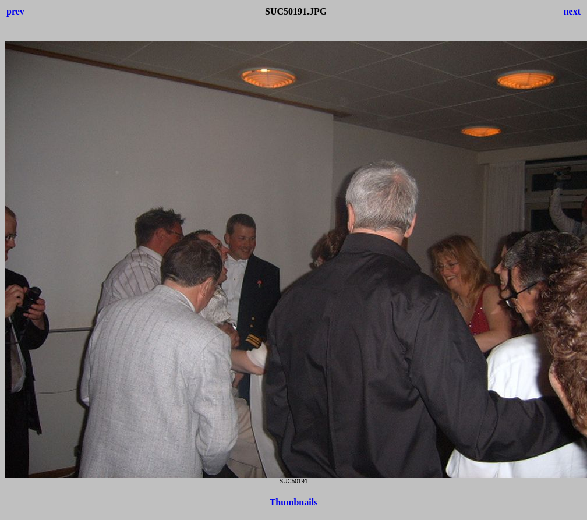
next (572, 11)
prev (15, 11)
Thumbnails (294, 502)
